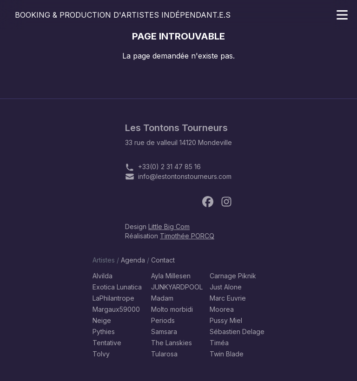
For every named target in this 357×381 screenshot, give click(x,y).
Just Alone (226, 287)
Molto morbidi (172, 309)
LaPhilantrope (113, 298)
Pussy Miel (226, 320)
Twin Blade (227, 354)
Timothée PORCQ (187, 236)
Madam (162, 298)
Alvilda (102, 276)
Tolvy (101, 354)
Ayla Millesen (171, 276)
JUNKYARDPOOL (177, 287)
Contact (163, 260)
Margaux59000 (116, 309)
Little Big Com (169, 226)
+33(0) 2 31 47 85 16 (169, 167)
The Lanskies (171, 343)
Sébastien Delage (237, 331)
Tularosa (164, 354)
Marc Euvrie (228, 298)
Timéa (219, 343)
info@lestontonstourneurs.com (184, 176)
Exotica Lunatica (117, 287)
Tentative (107, 343)
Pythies (104, 331)
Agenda (133, 260)
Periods (163, 320)
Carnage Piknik (233, 276)
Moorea (222, 309)
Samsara (164, 331)
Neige (102, 320)
